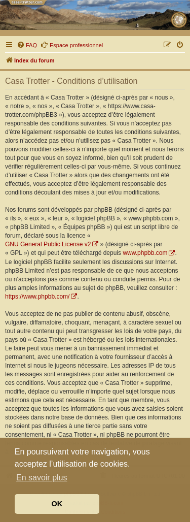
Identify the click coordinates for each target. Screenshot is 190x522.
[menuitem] (27, 45)
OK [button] (57, 504)
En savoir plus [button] (41, 477)
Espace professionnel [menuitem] (72, 44)
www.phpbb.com (145, 252)
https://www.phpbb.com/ (37, 296)
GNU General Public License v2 (48, 244)
